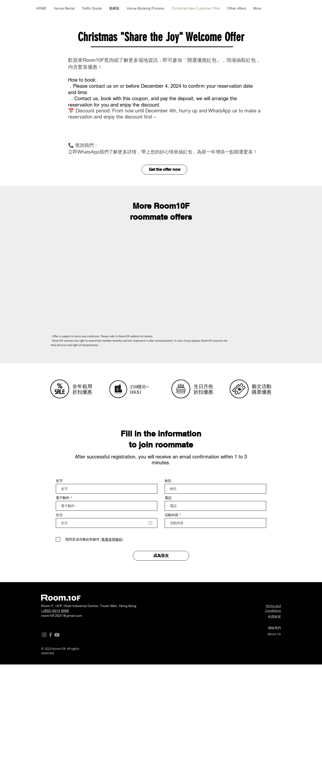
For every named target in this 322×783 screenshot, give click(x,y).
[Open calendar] (150, 523)
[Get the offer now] (164, 169)
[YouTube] (57, 635)
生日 (59, 515)
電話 (168, 498)
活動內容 (171, 515)
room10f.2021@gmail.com (61, 616)
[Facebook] (50, 635)
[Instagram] (44, 635)
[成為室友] (161, 556)
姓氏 (168, 480)
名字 (59, 480)
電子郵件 (62, 498)
